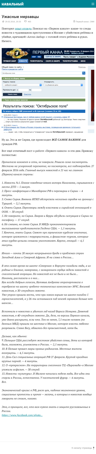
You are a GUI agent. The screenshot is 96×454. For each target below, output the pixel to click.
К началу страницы (83, 448)
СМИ (92, 22)
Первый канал (82, 22)
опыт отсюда (23, 28)
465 (29, 22)
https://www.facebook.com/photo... (22, 415)
